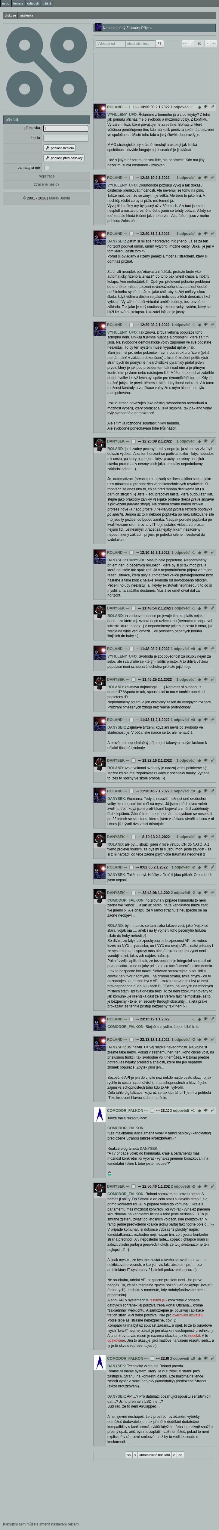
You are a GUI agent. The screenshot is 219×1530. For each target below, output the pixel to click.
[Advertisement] (150, 75)
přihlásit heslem (59, 148)
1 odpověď (180, 107)
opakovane (116, 1340)
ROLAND (114, 107)
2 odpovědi (180, 893)
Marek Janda (59, 198)
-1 (193, 325)
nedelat (194, 1336)
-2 (193, 867)
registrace (47, 176)
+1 (193, 107)
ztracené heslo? (47, 184)
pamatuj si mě (28, 167)
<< (185, 43)
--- (125, 107)
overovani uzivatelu (187, 1315)
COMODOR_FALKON (125, 900)
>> (213, 43)
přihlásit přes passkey (64, 158)
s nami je (157, 1300)
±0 (193, 649)
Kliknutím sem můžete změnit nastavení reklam (41, 1524)
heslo (35, 138)
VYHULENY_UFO (122, 115)
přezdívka (32, 128)
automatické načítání (154, 1455)
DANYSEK (116, 241)
